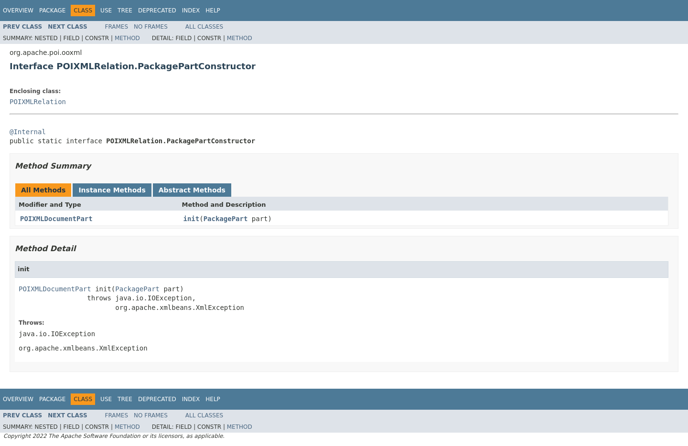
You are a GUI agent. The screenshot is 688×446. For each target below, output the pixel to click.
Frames (117, 26)
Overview (18, 10)
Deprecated (157, 10)
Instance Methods (111, 190)
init (191, 219)
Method (127, 38)
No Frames (151, 26)
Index (191, 10)
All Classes (204, 26)
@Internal (28, 132)
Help (212, 10)
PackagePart (226, 219)
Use (106, 10)
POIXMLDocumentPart (56, 219)
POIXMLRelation (38, 102)
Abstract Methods (192, 190)
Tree (125, 10)
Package (52, 10)
